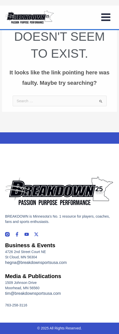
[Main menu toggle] (106, 17)
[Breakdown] (29, 17)
